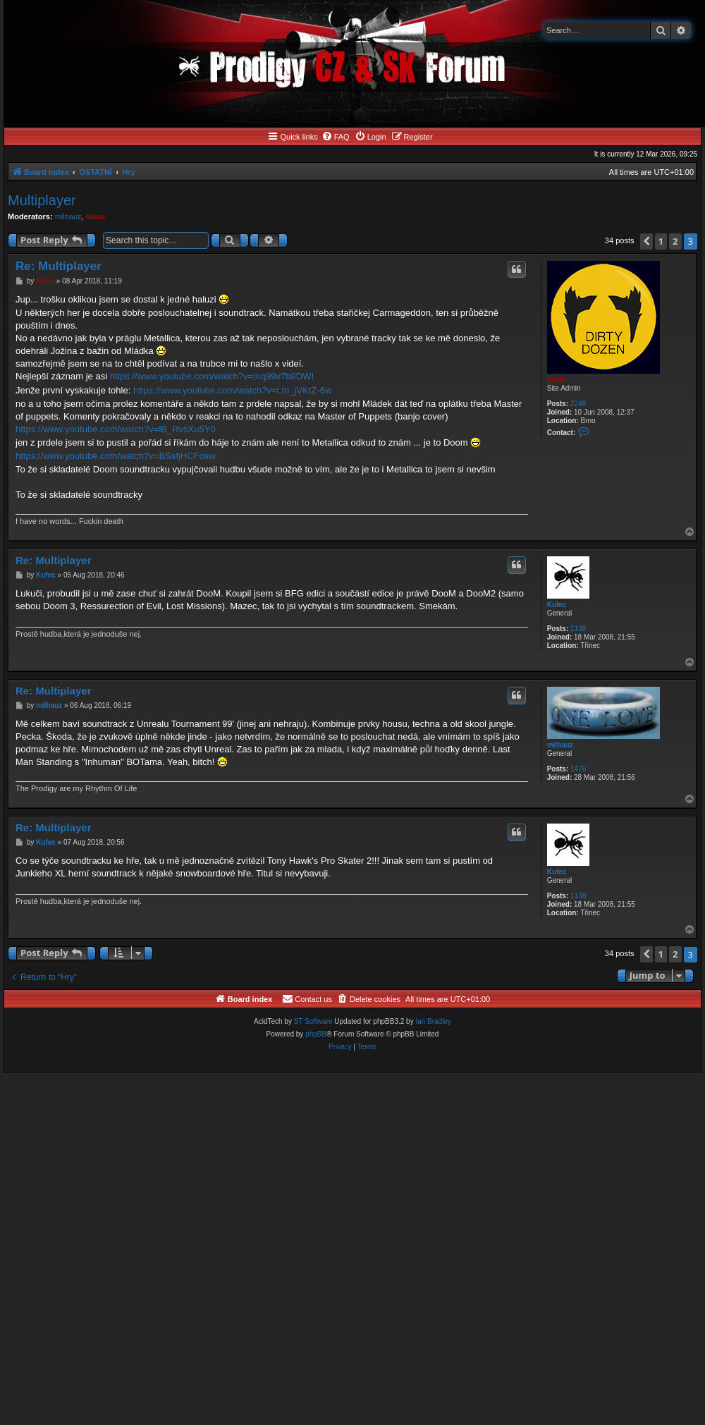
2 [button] (675, 241)
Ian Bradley (433, 1021)
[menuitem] (335, 136)
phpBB (315, 1034)
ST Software (313, 1021)
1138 (578, 628)
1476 (578, 769)
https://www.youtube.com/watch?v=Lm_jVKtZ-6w (232, 390)
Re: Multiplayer (59, 266)
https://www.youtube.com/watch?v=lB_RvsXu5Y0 (116, 429)
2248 (578, 404)
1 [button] (660, 241)
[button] (646, 241)
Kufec (557, 604)
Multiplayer (42, 200)
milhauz (68, 216)
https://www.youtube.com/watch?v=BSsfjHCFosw (116, 456)
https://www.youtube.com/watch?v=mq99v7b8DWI (212, 376)
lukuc (96, 216)
